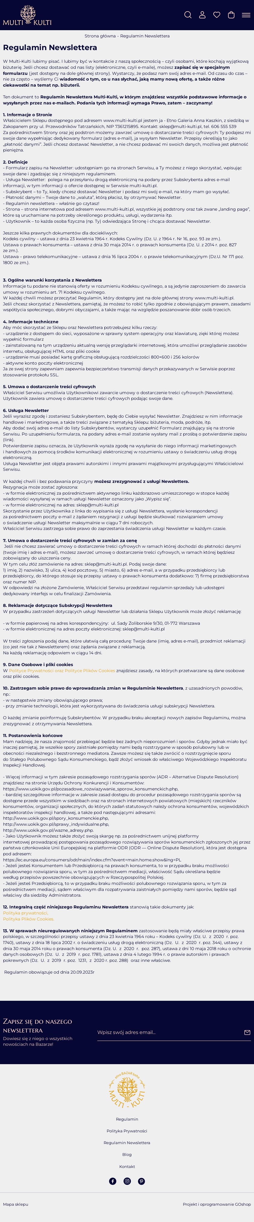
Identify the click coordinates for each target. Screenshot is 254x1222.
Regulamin (127, 1119)
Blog (127, 1154)
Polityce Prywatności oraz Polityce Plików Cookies (62, 670)
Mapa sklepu (15, 1204)
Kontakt (127, 1166)
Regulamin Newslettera (127, 1142)
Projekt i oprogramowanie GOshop (217, 1204)
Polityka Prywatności (127, 1130)
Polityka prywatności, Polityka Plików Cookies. (28, 916)
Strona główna (100, 36)
